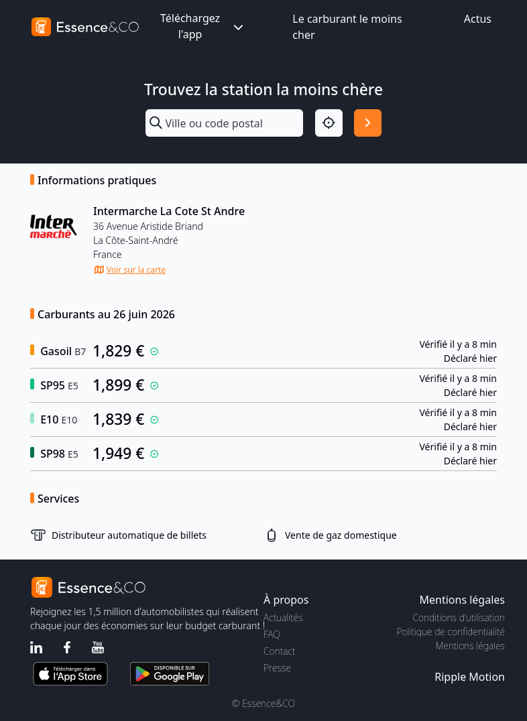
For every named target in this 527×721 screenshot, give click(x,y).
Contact (279, 651)
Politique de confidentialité (451, 631)
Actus (477, 18)
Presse (277, 667)
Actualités (283, 617)
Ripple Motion (469, 676)
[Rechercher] (368, 123)
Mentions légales (470, 645)
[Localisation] (329, 123)
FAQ (272, 634)
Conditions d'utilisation (458, 617)
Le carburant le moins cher (347, 26)
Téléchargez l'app (203, 26)
